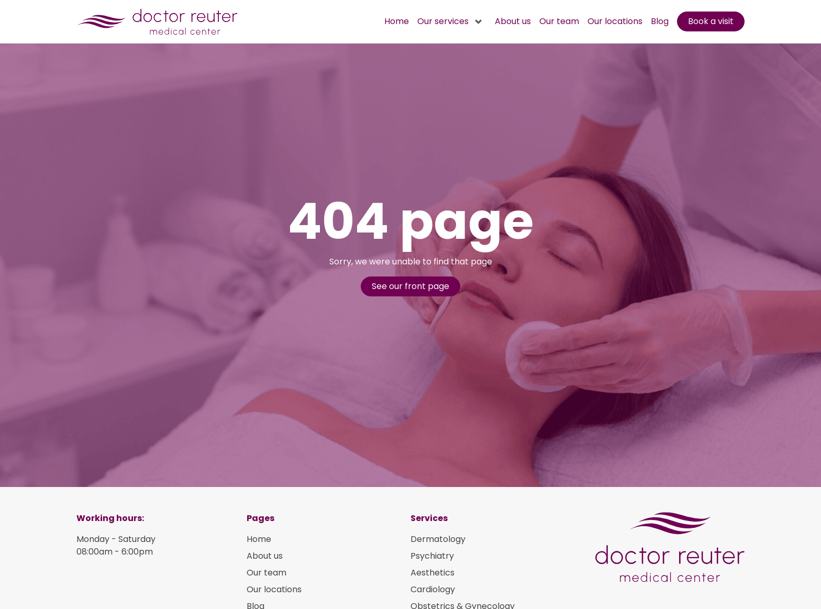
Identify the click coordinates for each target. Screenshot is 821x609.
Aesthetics (432, 573)
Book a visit (711, 21)
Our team (559, 21)
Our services (443, 21)
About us (513, 21)
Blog (660, 21)
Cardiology (432, 589)
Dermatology (437, 539)
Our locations (614, 21)
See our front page (410, 286)
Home (396, 21)
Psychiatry (432, 556)
